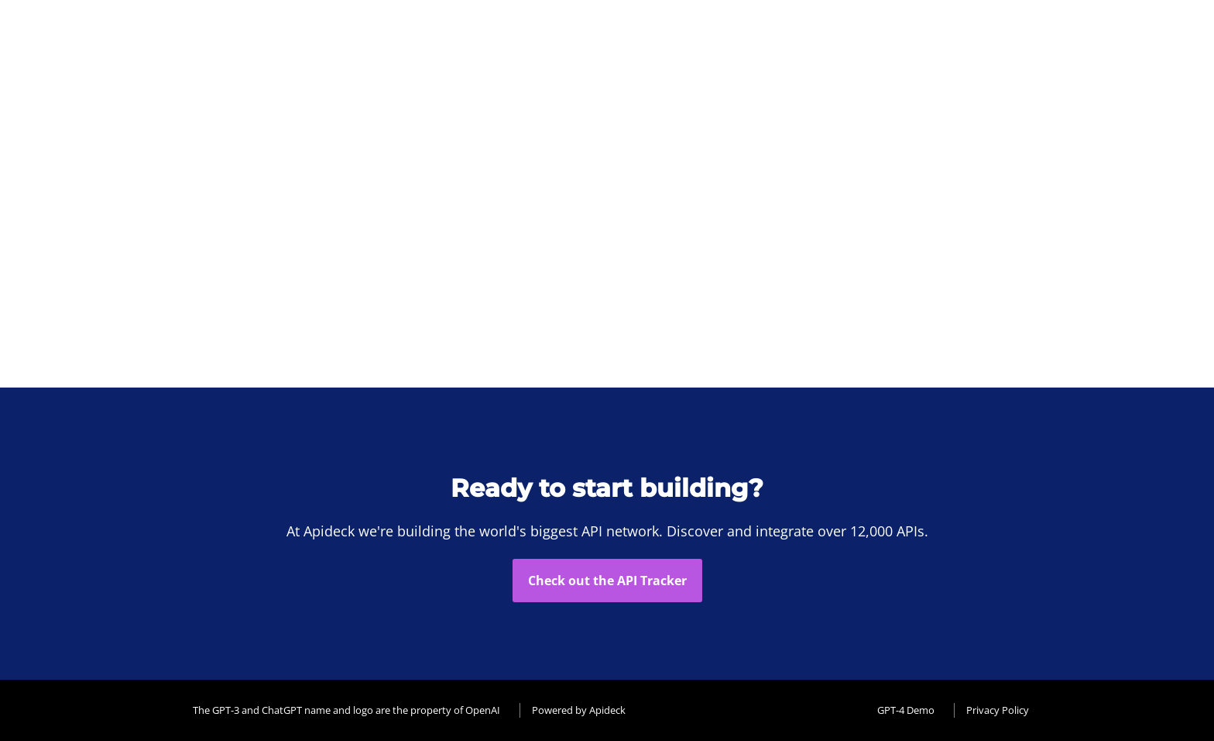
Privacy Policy (997, 710)
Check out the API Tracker (607, 580)
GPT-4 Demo (906, 710)
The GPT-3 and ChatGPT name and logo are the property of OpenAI (346, 710)
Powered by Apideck (579, 710)
